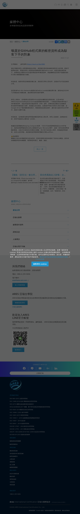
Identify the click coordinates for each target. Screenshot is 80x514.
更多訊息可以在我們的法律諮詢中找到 (54, 257)
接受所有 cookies (40, 264)
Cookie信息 (40, 259)
